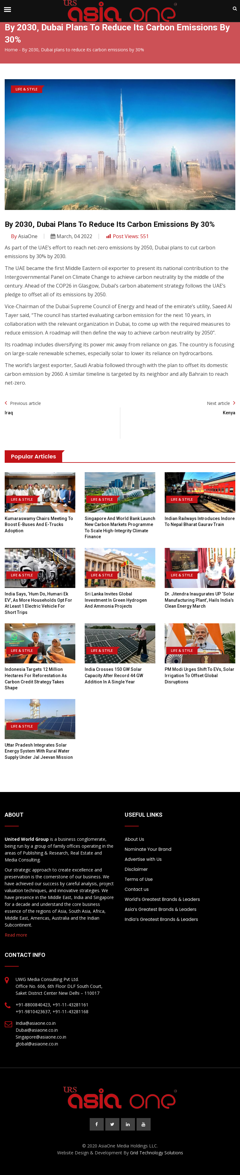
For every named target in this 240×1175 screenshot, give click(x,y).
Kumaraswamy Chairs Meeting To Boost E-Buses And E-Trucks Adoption (39, 524)
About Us (134, 839)
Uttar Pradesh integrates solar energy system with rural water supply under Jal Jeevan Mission (39, 751)
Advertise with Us (143, 859)
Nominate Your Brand (148, 849)
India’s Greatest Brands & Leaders (161, 919)
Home (11, 50)
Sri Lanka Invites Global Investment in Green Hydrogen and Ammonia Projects (116, 600)
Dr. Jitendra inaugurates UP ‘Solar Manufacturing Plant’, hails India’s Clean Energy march (199, 600)
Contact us (137, 889)
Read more (16, 935)
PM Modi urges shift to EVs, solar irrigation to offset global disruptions (199, 675)
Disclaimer (136, 869)
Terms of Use (139, 879)
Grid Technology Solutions (156, 1153)
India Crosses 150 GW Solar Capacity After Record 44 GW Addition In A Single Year (114, 675)
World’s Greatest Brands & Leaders (162, 899)
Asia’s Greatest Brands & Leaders (161, 909)
